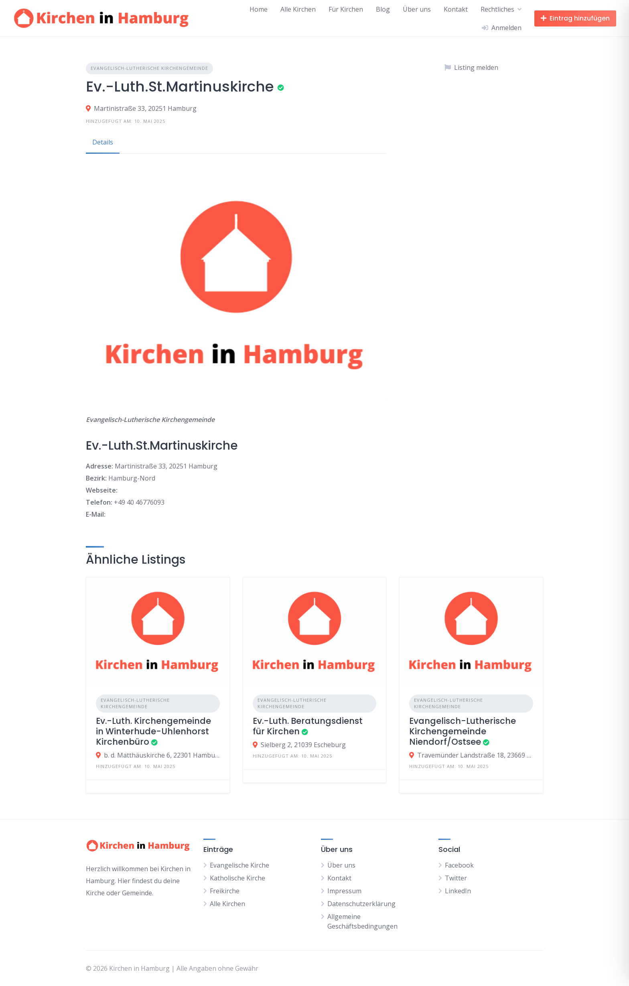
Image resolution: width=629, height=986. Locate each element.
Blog (383, 9)
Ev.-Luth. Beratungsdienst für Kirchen (308, 726)
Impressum (344, 890)
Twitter (456, 878)
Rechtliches (497, 9)
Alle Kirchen (298, 9)
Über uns (417, 9)
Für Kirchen (346, 9)
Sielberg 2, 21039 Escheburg (303, 744)
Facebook (459, 865)
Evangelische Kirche (239, 865)
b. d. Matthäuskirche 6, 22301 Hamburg (162, 755)
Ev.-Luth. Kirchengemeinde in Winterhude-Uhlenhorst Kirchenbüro (153, 731)
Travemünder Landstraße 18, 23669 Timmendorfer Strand (475, 755)
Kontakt (456, 9)
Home (259, 9)
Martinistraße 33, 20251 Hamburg (145, 108)
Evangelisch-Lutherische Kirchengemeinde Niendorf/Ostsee (462, 731)
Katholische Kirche (237, 878)
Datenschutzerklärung (361, 903)
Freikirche (224, 890)
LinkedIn (458, 890)
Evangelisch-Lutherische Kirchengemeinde (149, 68)
